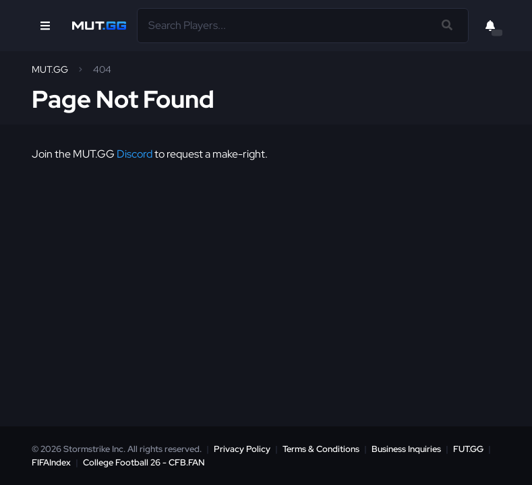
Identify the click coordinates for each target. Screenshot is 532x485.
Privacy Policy (242, 449)
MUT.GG (50, 69)
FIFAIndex (51, 462)
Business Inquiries (406, 449)
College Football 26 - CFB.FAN (144, 462)
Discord (134, 154)
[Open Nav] (45, 25)
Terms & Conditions (321, 449)
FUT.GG (468, 449)
